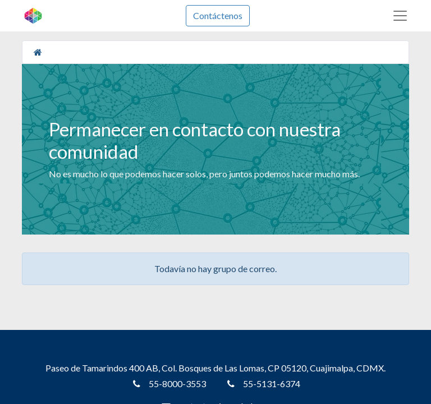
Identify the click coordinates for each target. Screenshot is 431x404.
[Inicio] (38, 52)
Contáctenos (217, 15)
